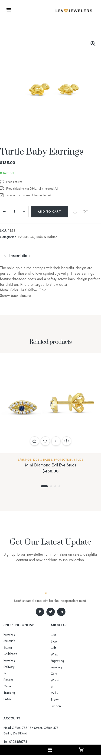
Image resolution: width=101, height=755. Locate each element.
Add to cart (49, 212)
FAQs (7, 660)
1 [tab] (44, 486)
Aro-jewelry (48, 728)
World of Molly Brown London (71, 660)
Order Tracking (14, 653)
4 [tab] (59, 486)
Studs (78, 460)
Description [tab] (18, 256)
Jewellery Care (60, 654)
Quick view (66, 441)
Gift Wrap (57, 641)
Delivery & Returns (15, 647)
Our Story (57, 635)
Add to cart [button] (34, 441)
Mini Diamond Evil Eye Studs (50, 465)
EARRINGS (26, 236)
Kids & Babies (46, 236)
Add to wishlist (75, 211)
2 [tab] (51, 486)
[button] (9, 9)
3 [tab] (55, 486)
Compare (85, 211)
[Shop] (50, 750)
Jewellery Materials (15, 634)
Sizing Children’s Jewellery (21, 641)
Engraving (57, 647)
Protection (63, 460)
